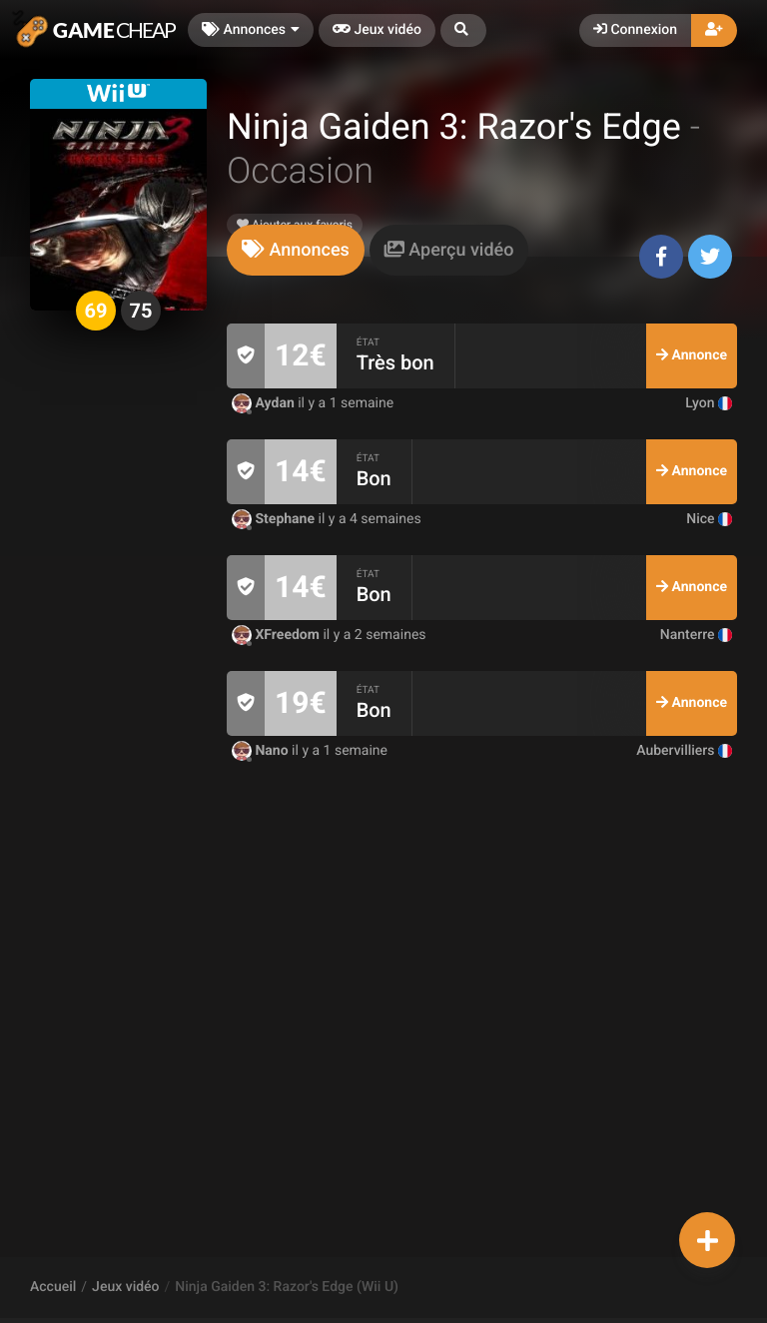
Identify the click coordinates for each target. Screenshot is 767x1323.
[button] (463, 30)
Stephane (275, 519)
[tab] (296, 250)
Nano (262, 751)
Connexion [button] (635, 30)
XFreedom (277, 635)
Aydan (265, 403)
